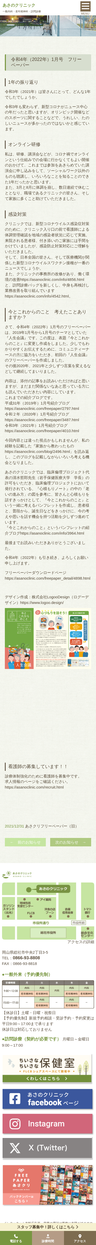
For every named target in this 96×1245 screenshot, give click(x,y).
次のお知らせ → (70, 842)
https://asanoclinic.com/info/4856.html (52, 279)
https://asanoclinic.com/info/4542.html (37, 296)
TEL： (21, 958)
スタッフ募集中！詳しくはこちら (48, 1227)
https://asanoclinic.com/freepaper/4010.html (42, 431)
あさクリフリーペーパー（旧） (52, 826)
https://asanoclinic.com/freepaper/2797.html (42, 408)
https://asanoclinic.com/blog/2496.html (37, 451)
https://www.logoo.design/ (42, 602)
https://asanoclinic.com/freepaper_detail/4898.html (47, 578)
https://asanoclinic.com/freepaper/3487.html (42, 420)
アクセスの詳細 (80, 942)
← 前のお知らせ (25, 842)
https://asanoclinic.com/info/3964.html (52, 533)
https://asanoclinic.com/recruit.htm (34, 787)
